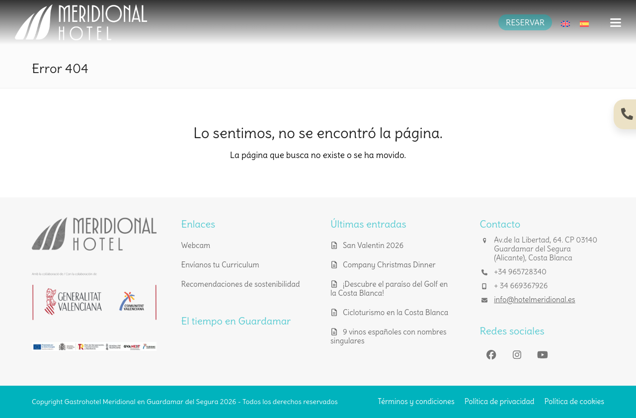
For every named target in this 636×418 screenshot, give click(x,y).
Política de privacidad (500, 401)
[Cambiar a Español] (584, 22)
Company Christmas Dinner (389, 264)
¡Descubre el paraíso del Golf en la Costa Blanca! (389, 288)
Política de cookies (574, 401)
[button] (615, 22)
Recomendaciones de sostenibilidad (240, 284)
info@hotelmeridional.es (534, 299)
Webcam (196, 245)
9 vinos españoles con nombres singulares (388, 336)
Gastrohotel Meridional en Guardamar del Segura (142, 401)
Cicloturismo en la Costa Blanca (395, 312)
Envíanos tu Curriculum (220, 264)
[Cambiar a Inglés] (565, 22)
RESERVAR (525, 22)
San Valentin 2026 (373, 245)
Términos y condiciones (416, 401)
